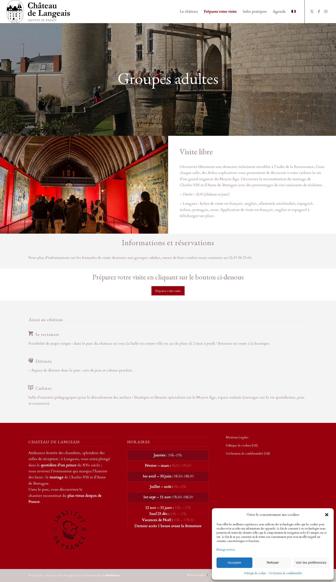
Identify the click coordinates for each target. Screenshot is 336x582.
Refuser (273, 562)
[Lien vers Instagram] (325, 11)
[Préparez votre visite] (168, 291)
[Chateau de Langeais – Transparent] (38, 11)
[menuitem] (189, 11)
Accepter (234, 562)
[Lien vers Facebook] (318, 11)
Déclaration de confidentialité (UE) (248, 454)
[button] (326, 514)
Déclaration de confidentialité (285, 573)
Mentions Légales (237, 437)
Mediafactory (113, 575)
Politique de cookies (255, 573)
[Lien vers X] (311, 11)
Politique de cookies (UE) (242, 445)
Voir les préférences (311, 562)
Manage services (226, 549)
